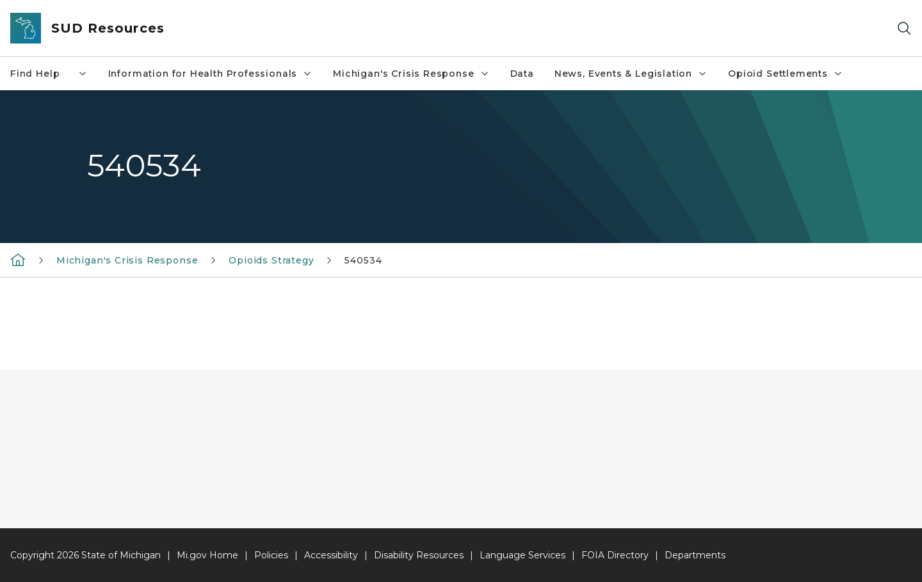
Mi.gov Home (207, 555)
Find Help (49, 73)
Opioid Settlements (785, 73)
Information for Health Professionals (210, 73)
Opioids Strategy (271, 260)
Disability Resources (419, 555)
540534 (363, 260)
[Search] (904, 28)
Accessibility (331, 555)
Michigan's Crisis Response (411, 73)
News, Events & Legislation (631, 73)
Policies (271, 555)
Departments (695, 555)
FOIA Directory (615, 555)
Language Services (522, 555)
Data (522, 73)
